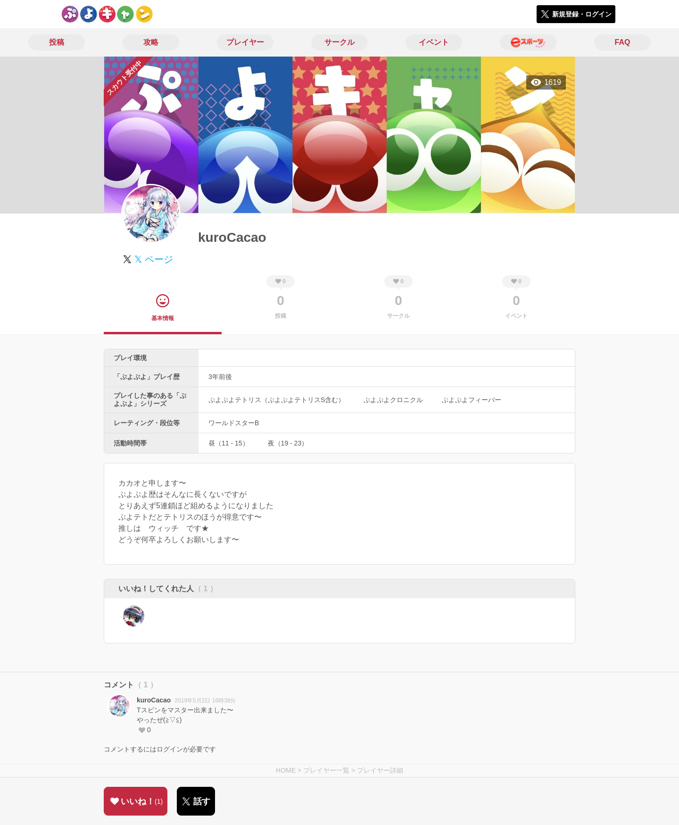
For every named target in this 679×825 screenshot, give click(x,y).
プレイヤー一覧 (326, 770)
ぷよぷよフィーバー (471, 400)
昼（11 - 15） (228, 443)
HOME (286, 770)
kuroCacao (154, 700)
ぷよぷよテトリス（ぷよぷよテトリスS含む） (276, 400)
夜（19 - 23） (288, 443)
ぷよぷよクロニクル (393, 400)
